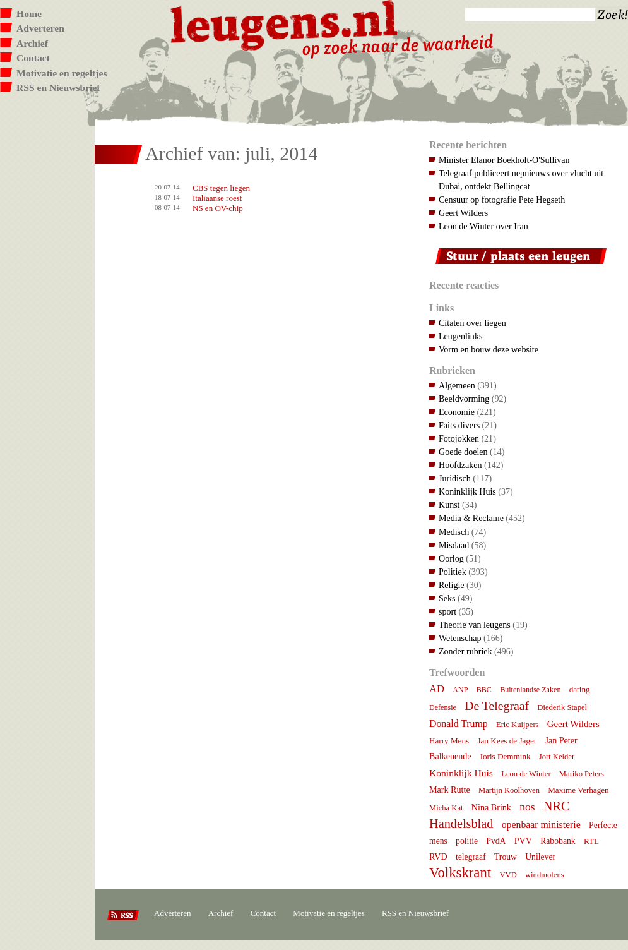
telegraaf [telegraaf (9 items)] (471, 857)
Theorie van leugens (475, 625)
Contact (33, 57)
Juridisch (455, 478)
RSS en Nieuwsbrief (58, 87)
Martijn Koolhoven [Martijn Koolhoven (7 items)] (509, 790)
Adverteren (40, 28)
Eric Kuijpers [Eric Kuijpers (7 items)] (517, 724)
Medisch (454, 532)
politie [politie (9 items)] (467, 841)
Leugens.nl (284, 23)
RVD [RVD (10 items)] (438, 856)
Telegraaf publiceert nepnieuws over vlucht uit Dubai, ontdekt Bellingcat (521, 179)
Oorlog (451, 558)
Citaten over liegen (472, 323)
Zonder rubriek (465, 651)
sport (447, 611)
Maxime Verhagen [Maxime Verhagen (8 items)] (578, 790)
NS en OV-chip (218, 208)
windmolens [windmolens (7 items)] (544, 874)
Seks (447, 598)
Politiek (452, 572)
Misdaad (454, 545)
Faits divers (459, 425)
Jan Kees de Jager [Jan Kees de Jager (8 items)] (506, 740)
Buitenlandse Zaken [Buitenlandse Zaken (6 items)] (530, 689)
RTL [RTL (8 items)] (591, 841)
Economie (457, 412)
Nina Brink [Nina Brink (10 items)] (491, 807)
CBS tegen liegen (221, 188)
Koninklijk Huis (467, 491)
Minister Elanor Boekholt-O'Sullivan (504, 160)
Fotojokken (459, 438)
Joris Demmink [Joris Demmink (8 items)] (505, 756)
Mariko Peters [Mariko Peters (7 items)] (581, 773)
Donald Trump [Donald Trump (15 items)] (458, 723)
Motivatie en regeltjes (61, 73)
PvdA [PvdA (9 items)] (496, 841)
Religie (452, 585)
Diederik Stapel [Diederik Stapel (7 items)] (562, 707)
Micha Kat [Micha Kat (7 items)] (446, 807)
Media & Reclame (471, 518)
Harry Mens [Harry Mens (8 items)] (449, 740)
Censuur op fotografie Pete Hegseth (502, 200)
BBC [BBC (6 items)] (484, 689)
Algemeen (457, 385)
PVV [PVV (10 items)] (523, 841)
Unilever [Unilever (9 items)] (540, 857)
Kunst (449, 505)
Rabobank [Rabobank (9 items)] (557, 841)
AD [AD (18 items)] (436, 689)
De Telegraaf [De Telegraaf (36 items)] (497, 705)
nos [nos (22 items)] (527, 806)
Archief (32, 43)
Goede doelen (463, 452)
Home (29, 13)
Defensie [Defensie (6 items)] (442, 707)
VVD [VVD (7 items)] (507, 874)
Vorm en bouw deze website (488, 349)
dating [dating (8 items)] (579, 689)
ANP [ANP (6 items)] (460, 689)
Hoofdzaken (460, 465)
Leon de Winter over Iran (483, 226)
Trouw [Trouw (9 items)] (505, 857)
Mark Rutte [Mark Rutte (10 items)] (449, 790)
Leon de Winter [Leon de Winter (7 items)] (525, 773)
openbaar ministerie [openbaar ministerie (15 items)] (541, 824)
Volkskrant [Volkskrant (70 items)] (460, 873)
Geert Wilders (463, 213)
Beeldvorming (464, 399)
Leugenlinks (460, 336)
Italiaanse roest (217, 198)
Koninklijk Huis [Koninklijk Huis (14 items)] (461, 772)
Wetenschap (460, 638)
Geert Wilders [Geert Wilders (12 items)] (573, 724)
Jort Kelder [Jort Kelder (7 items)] (556, 756)
